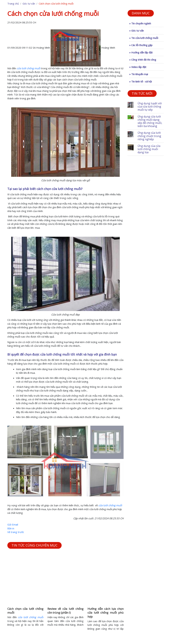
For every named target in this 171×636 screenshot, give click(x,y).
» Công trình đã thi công (142, 59)
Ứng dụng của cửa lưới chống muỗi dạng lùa (149, 149)
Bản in (10, 528)
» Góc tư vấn (136, 30)
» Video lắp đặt (137, 67)
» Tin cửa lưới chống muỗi (143, 38)
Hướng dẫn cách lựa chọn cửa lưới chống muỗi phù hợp (106, 613)
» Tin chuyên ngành (140, 23)
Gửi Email (12, 524)
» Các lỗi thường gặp (140, 45)
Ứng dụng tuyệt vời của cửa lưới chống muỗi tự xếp (150, 106)
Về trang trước (15, 532)
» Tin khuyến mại (138, 74)
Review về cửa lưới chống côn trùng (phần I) (65, 611)
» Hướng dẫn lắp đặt (141, 52)
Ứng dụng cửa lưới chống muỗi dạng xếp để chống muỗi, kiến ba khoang (150, 121)
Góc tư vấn (29, 3)
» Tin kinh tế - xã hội (140, 81)
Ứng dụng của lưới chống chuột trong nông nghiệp (149, 136)
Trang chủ (13, 3)
